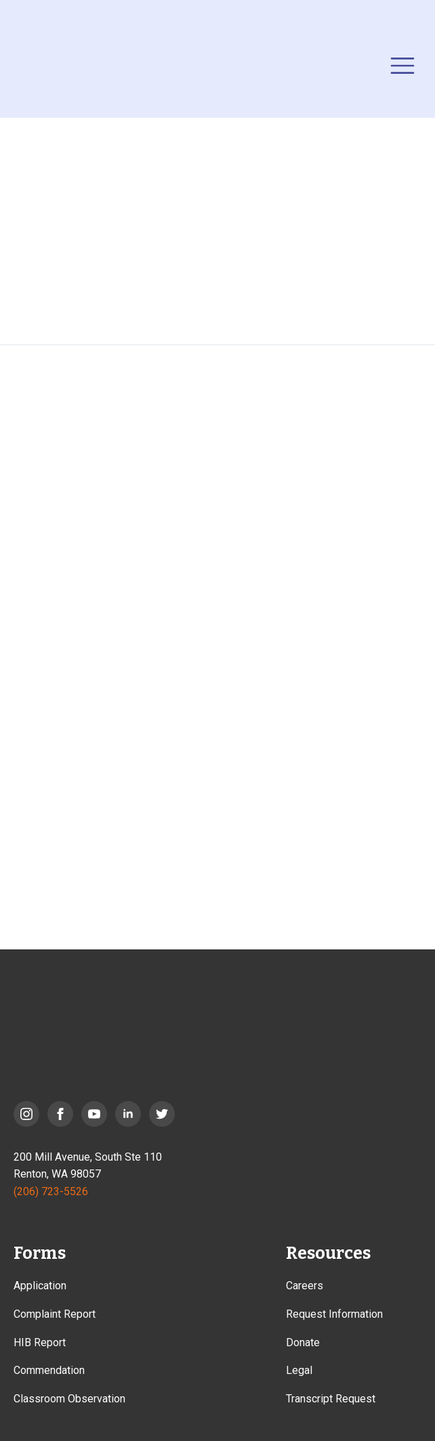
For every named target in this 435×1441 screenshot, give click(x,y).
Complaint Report (55, 1314)
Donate (303, 1342)
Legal (299, 1370)
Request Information (334, 1314)
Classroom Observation (69, 1398)
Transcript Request (330, 1398)
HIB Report (40, 1342)
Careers (304, 1285)
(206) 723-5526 (51, 1191)
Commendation (49, 1370)
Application (40, 1285)
